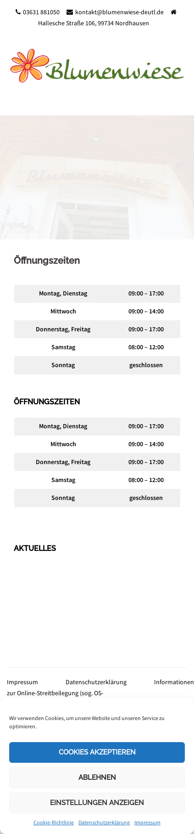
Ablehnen (97, 777)
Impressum (147, 822)
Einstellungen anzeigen (97, 803)
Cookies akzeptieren (97, 752)
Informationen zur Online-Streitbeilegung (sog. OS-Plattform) (100, 693)
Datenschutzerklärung (104, 822)
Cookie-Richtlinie (53, 822)
